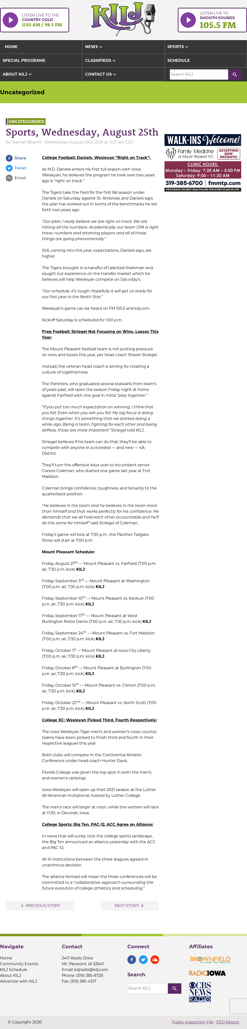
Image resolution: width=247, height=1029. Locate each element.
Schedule (178, 60)
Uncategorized (22, 92)
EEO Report (227, 1022)
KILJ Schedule (13, 969)
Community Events (19, 964)
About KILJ (18, 74)
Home (6, 958)
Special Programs (24, 60)
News (94, 47)
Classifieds (101, 61)
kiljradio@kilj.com (91, 969)
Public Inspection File (192, 1022)
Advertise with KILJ (18, 981)
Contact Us (101, 74)
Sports (178, 47)
